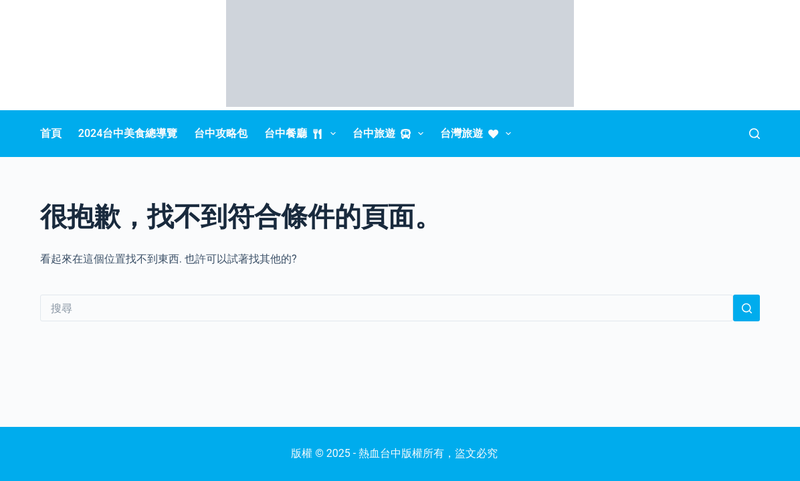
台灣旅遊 (478, 134)
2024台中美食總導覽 (128, 133)
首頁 (51, 133)
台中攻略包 (220, 133)
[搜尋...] (386, 308)
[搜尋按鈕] (746, 308)
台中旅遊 (391, 134)
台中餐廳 (302, 134)
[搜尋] (754, 133)
